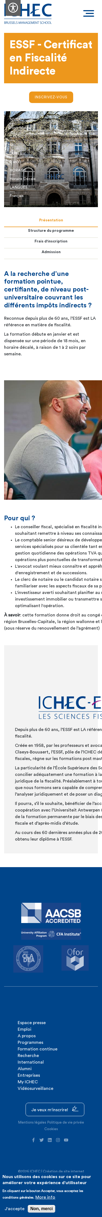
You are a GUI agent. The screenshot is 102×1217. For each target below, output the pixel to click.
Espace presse (32, 1023)
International (31, 1062)
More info (45, 1197)
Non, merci (41, 1208)
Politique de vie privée (65, 1122)
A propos (27, 1036)
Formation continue (37, 1049)
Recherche (28, 1055)
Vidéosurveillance (35, 1088)
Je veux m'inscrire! (55, 1109)
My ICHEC (28, 1082)
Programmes (30, 1042)
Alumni (25, 1069)
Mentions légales (32, 1122)
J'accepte (14, 1209)
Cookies (51, 1129)
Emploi (24, 1029)
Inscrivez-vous (51, 97)
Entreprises (29, 1075)
